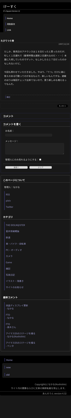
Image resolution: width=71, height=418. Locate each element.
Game (9, 264)
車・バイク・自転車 (16, 245)
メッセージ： (12, 141)
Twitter (9, 209)
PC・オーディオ (14, 252)
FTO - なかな (10, 318)
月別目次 (11, 24)
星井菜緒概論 (12, 233)
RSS (8, 196)
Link (9, 29)
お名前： (9, 130)
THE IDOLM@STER (15, 227)
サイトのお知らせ (15, 289)
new (8, 369)
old (8, 376)
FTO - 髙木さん (11, 327)
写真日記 (10, 277)
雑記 (8, 97)
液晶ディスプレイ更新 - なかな (17, 309)
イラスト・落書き (15, 283)
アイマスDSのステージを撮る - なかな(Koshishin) (20, 337)
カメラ (9, 258)
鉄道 (8, 239)
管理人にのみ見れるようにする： (22, 161)
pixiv (8, 202)
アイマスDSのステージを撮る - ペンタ (20, 346)
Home (10, 18)
